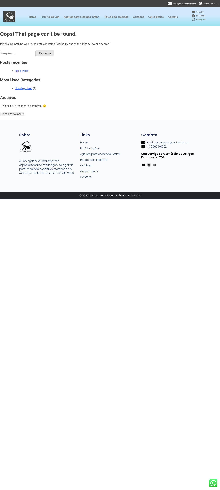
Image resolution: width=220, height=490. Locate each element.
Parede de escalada (116, 16)
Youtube (200, 12)
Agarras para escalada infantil (81, 16)
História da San (50, 16)
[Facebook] (193, 15)
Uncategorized (23, 88)
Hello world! (22, 70)
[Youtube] (193, 12)
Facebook (200, 16)
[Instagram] (193, 19)
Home (32, 16)
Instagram (201, 19)
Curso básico (156, 16)
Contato (173, 16)
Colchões (138, 16)
